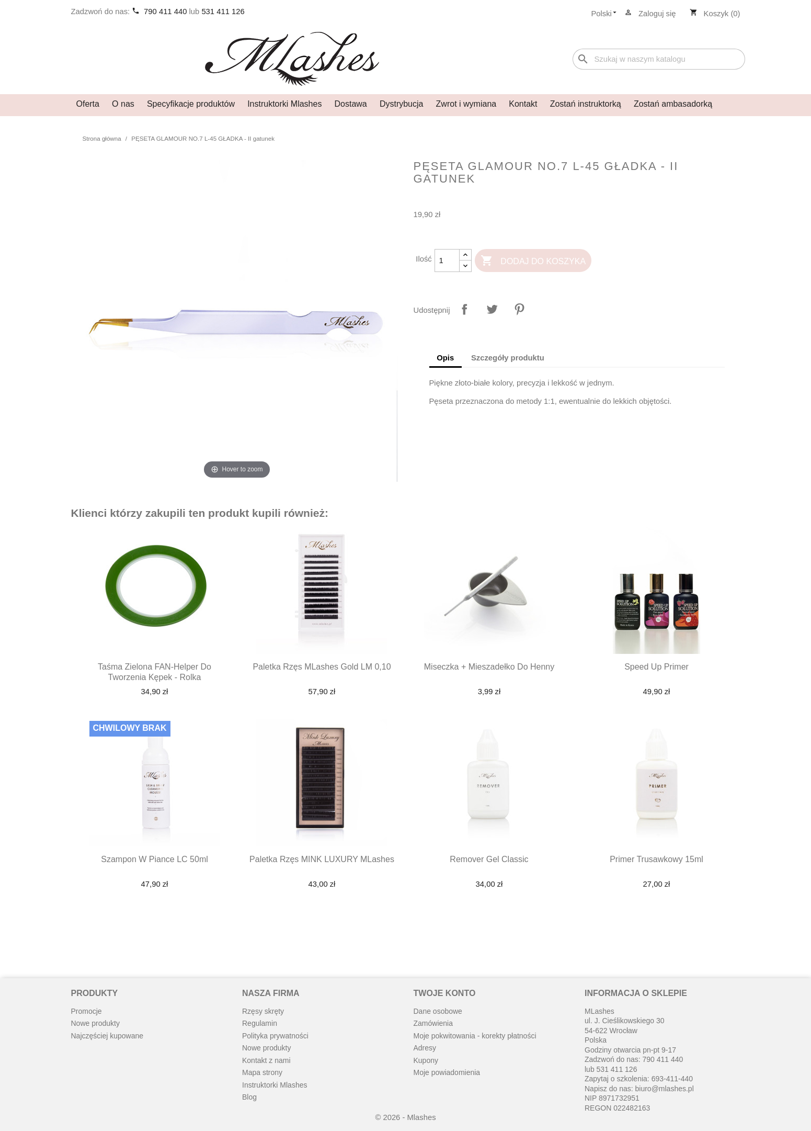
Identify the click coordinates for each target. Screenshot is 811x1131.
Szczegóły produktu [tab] (507, 358)
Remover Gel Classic (489, 859)
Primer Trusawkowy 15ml (656, 859)
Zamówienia (433, 1023)
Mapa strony (262, 1072)
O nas (123, 103)
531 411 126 (222, 11)
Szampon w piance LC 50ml (154, 859)
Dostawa (351, 103)
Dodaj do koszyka (533, 261)
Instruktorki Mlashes (284, 103)
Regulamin (259, 1023)
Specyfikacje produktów (191, 103)
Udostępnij (464, 309)
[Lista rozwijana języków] (606, 14)
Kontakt (523, 103)
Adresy (425, 1048)
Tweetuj (492, 309)
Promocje (86, 1011)
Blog (249, 1097)
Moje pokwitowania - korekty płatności (475, 1036)
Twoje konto (445, 993)
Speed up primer (656, 666)
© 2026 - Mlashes (405, 1117)
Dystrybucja (402, 103)
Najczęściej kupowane (107, 1036)
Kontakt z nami (266, 1060)
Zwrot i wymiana (466, 103)
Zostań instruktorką (585, 103)
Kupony (426, 1060)
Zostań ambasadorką (673, 103)
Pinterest (519, 309)
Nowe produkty (95, 1023)
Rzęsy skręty (263, 1011)
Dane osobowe (438, 1011)
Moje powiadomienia (447, 1072)
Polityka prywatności (275, 1036)
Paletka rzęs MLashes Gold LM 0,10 (322, 666)
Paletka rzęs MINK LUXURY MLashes (321, 859)
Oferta (87, 103)
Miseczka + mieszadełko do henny (489, 666)
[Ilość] (447, 260)
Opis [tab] (445, 358)
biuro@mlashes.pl (664, 1088)
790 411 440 (166, 11)
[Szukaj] (659, 59)
